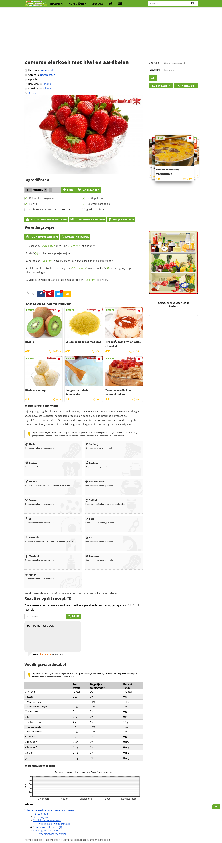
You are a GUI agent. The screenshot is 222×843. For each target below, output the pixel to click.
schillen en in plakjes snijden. (50, 253)
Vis (89, 537)
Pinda (30, 444)
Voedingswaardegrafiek (52, 834)
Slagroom (42, 246)
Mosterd (32, 556)
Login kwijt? (161, 85)
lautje (48, 88)
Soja (89, 518)
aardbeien (84, 279)
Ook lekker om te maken (47, 820)
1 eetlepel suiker (95, 198)
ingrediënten (77, 3)
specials (97, 3)
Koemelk (32, 537)
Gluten (31, 462)
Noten (30, 574)
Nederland (46, 70)
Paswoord (154, 69)
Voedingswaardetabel (45, 830)
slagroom (73, 268)
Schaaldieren (95, 481)
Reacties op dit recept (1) (47, 827)
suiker (71, 246)
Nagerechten (47, 75)
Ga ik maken (88, 190)
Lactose (91, 462)
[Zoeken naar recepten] (173, 4)
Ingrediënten (40, 813)
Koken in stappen (75, 236)
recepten (56, 3)
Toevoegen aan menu (87, 219)
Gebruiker (154, 63)
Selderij (91, 444)
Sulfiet (91, 500)
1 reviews (34, 93)
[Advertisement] (111, 32)
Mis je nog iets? (121, 219)
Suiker (31, 481)
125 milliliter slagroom (42, 198)
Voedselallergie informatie (54, 823)
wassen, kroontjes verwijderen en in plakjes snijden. (71, 260)
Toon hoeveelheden (42, 236)
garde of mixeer (95, 209)
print (68, 190)
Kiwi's (33, 253)
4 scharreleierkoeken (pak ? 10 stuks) (50, 209)
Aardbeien (41, 260)
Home (27, 839)
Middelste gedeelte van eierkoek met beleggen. (68, 279)
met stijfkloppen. (62, 246)
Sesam (31, 500)
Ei (28, 518)
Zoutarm (92, 556)
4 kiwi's (33, 204)
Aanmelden (186, 85)
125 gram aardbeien (98, 204)
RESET (73, 616)
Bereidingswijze (42, 817)
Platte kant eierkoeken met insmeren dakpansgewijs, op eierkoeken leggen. (78, 270)
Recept (38, 839)
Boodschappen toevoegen (46, 219)
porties (34, 79)
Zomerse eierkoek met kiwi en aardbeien (50, 810)
